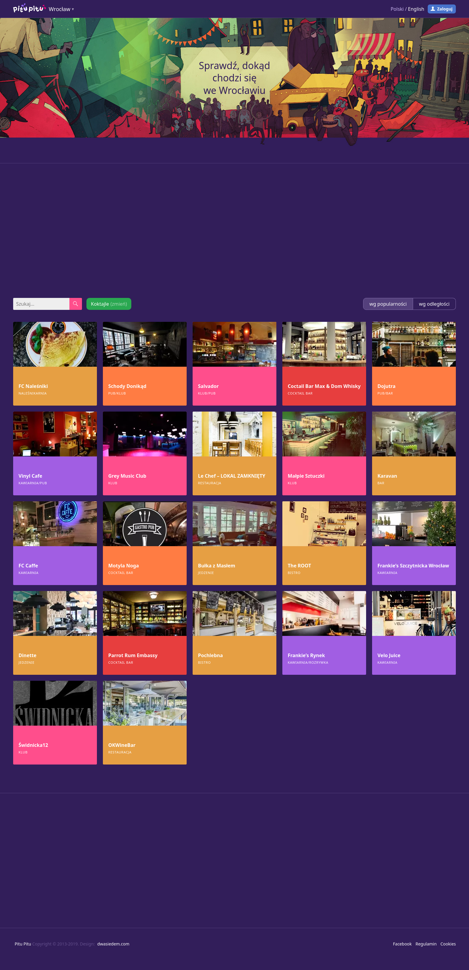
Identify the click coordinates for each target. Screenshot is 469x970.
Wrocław (59, 9)
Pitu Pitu (23, 944)
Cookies (448, 944)
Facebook (402, 944)
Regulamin (426, 944)
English (416, 9)
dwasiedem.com (113, 944)
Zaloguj (445, 9)
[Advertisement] (234, 230)
